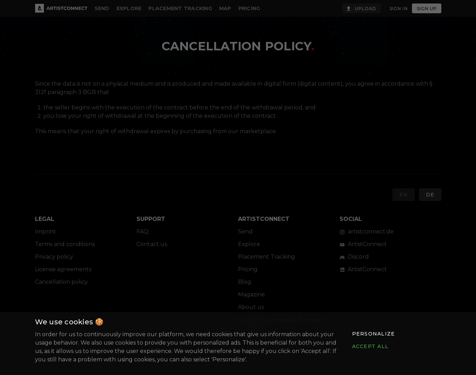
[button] (373, 333)
